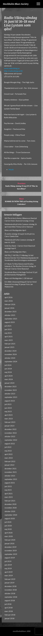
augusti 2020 (10, 518)
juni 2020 (8, 526)
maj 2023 (8, 411)
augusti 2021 (10, 483)
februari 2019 (10, 579)
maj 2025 (8, 333)
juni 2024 (8, 369)
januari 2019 (9, 583)
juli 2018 (8, 604)
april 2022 (8, 454)
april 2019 (8, 572)
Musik (11, 169)
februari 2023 (10, 422)
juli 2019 (8, 561)
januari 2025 (9, 347)
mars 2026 (9, 301)
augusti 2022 (10, 444)
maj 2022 (8, 451)
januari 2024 (9, 383)
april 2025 (8, 336)
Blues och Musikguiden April (15, 230)
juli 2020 (8, 522)
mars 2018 (9, 611)
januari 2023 (9, 426)
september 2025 (11, 319)
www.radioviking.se (11, 68)
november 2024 (11, 354)
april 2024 (8, 376)
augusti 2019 (10, 558)
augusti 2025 (10, 322)
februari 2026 (10, 304)
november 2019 (11, 550)
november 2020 (11, 508)
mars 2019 (9, 575)
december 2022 (10, 429)
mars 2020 (9, 536)
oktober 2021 (10, 476)
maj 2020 (8, 529)
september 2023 (11, 397)
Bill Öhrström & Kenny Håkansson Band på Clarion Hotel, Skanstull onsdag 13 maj (21, 219)
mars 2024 (9, 379)
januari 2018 (9, 618)
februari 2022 (10, 461)
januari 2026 (9, 308)
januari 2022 (9, 465)
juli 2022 (8, 447)
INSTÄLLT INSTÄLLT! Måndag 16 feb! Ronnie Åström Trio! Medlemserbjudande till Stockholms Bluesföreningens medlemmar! (21, 257)
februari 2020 (10, 540)
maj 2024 (8, 372)
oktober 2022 (10, 436)
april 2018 (8, 608)
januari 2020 (9, 543)
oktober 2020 (10, 511)
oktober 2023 (10, 394)
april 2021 (8, 493)
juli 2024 (8, 365)
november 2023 (11, 390)
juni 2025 (8, 329)
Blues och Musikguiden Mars (15, 252)
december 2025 (10, 312)
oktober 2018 (10, 593)
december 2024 (10, 351)
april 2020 (8, 533)
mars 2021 (9, 497)
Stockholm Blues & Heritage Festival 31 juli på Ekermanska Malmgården (21, 273)
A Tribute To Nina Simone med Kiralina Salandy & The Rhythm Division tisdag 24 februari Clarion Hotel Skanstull (20, 266)
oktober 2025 (10, 315)
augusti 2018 (10, 600)
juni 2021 (8, 486)
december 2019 (10, 547)
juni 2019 (8, 565)
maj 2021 (8, 490)
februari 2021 (10, 501)
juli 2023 (8, 404)
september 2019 (11, 554)
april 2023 (8, 415)
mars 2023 (9, 419)
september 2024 (11, 361)
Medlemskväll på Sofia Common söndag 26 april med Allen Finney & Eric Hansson (21, 225)
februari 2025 (10, 344)
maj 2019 (8, 568)
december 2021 (10, 469)
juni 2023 (8, 408)
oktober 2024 (10, 358)
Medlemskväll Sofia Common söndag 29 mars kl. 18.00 (20, 241)
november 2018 (11, 590)
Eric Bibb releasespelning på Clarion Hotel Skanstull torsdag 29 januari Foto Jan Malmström (21, 284)
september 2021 (11, 479)
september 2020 (11, 515)
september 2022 (11, 440)
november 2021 (11, 472)
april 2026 (8, 297)
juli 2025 (8, 326)
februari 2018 (10, 615)
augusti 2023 (10, 401)
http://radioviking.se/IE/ (13, 71)
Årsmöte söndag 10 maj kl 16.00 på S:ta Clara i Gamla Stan (20, 235)
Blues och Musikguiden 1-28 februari (19, 278)
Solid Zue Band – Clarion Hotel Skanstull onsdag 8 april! (20, 247)
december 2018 (10, 586)
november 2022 (11, 433)
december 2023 (10, 386)
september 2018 (11, 597)
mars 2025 (9, 340)
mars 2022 (9, 458)
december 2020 (10, 504)
